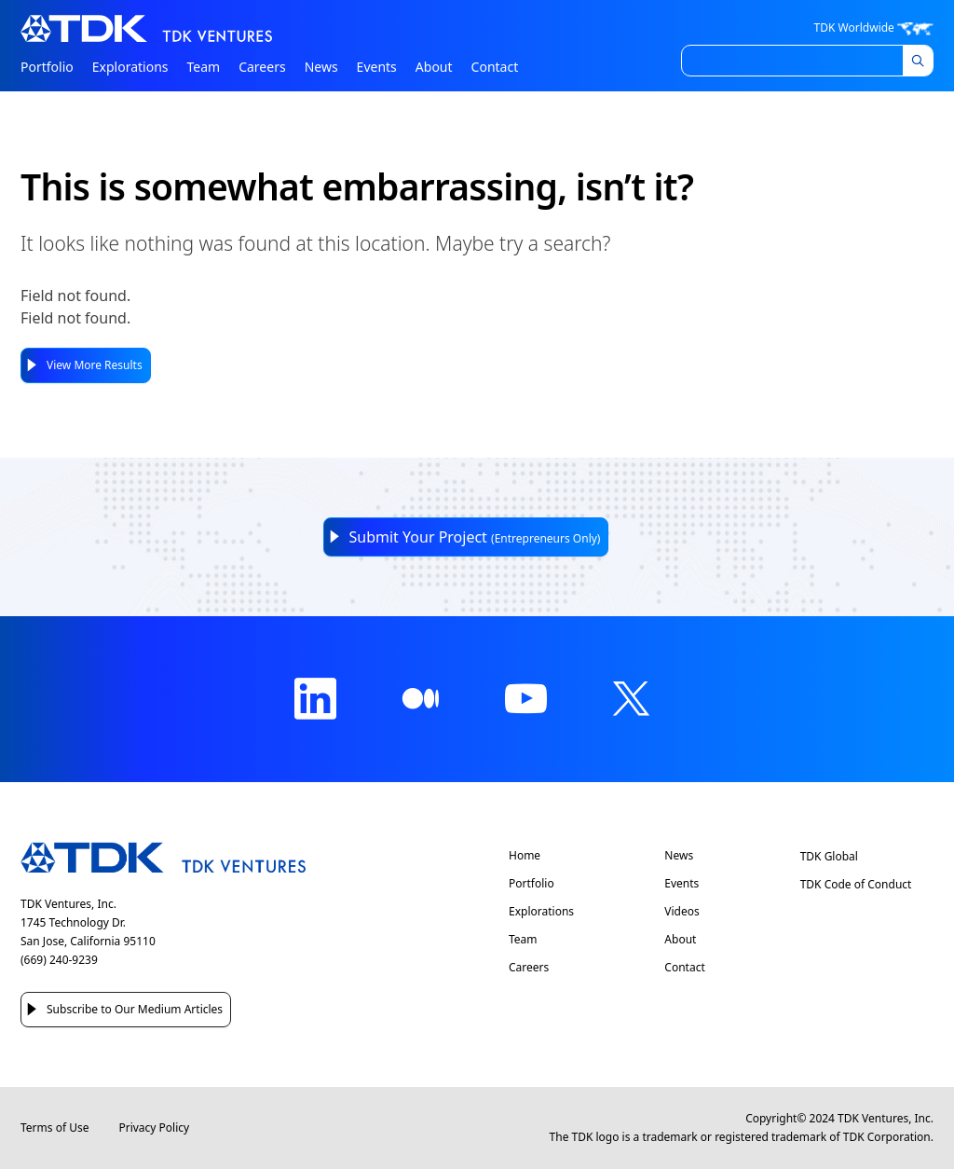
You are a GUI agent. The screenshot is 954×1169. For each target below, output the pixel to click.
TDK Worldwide (874, 28)
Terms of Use (54, 1128)
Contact (495, 67)
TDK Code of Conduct (856, 884)
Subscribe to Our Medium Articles (135, 1009)
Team (204, 67)
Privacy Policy (153, 1128)
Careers (261, 67)
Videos (681, 911)
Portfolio (47, 67)
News (321, 67)
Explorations (130, 67)
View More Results (95, 365)
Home (524, 855)
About (434, 67)
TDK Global (829, 856)
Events (377, 67)
